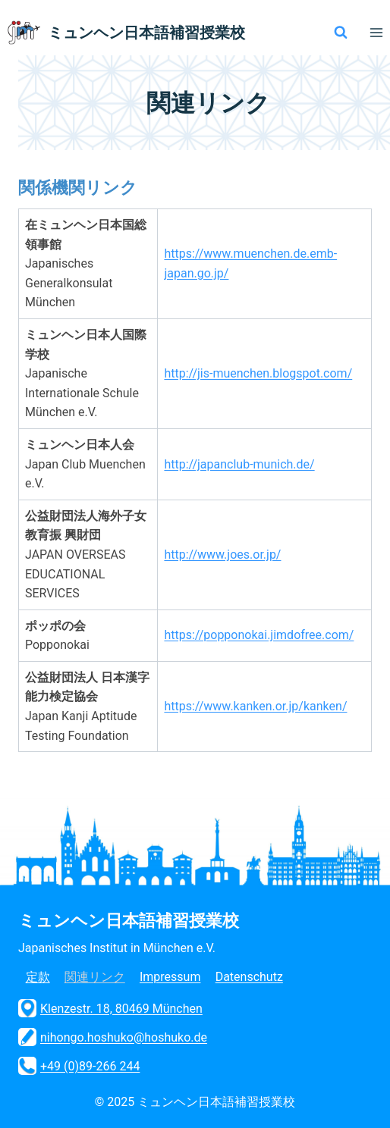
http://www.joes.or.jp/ (222, 554)
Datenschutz (249, 977)
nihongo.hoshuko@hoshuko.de (112, 1037)
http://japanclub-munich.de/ (239, 464)
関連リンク (94, 977)
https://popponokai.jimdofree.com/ (259, 635)
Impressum (170, 977)
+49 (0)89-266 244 (79, 1066)
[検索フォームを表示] (340, 32)
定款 (38, 977)
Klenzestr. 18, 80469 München (110, 1008)
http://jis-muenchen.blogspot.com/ (258, 373)
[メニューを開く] (376, 32)
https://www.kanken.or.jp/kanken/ (255, 706)
